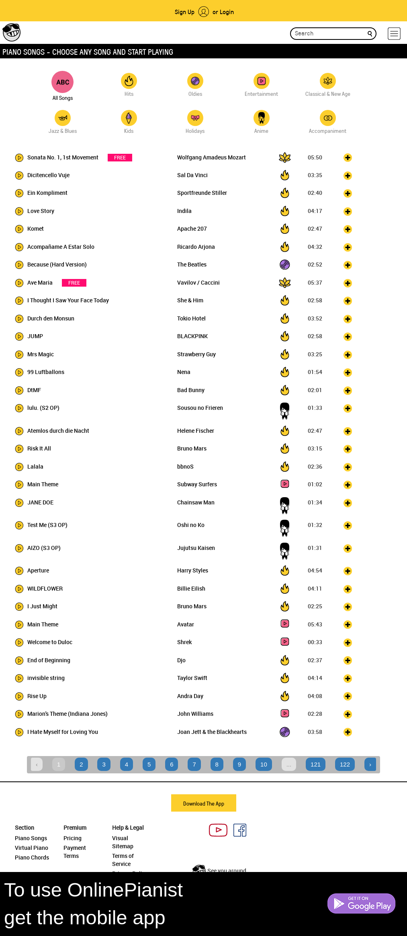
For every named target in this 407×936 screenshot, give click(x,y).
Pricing (72, 838)
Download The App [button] (203, 803)
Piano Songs (31, 838)
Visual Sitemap (122, 842)
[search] (369, 33)
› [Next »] (370, 764)
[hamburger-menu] (394, 33)
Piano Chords (32, 857)
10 (263, 764)
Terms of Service (123, 860)
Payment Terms (74, 852)
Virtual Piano (31, 847)
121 (316, 764)
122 (345, 764)
